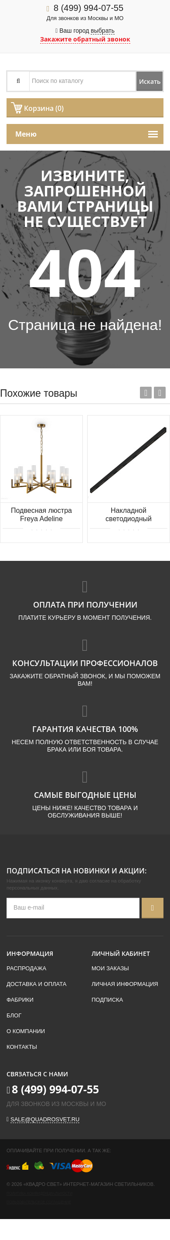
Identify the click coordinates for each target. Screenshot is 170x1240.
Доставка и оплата (36, 984)
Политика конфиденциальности (39, 1193)
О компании (26, 1031)
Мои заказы (110, 968)
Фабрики (20, 999)
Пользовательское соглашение (39, 1202)
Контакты (22, 1047)
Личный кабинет (121, 953)
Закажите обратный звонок (85, 39)
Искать (149, 81)
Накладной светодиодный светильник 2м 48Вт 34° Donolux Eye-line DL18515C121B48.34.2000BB (128, 515)
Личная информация (125, 984)
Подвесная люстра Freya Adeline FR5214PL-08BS (41, 515)
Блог (14, 1015)
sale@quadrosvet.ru (44, 1119)
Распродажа (26, 968)
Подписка (107, 999)
